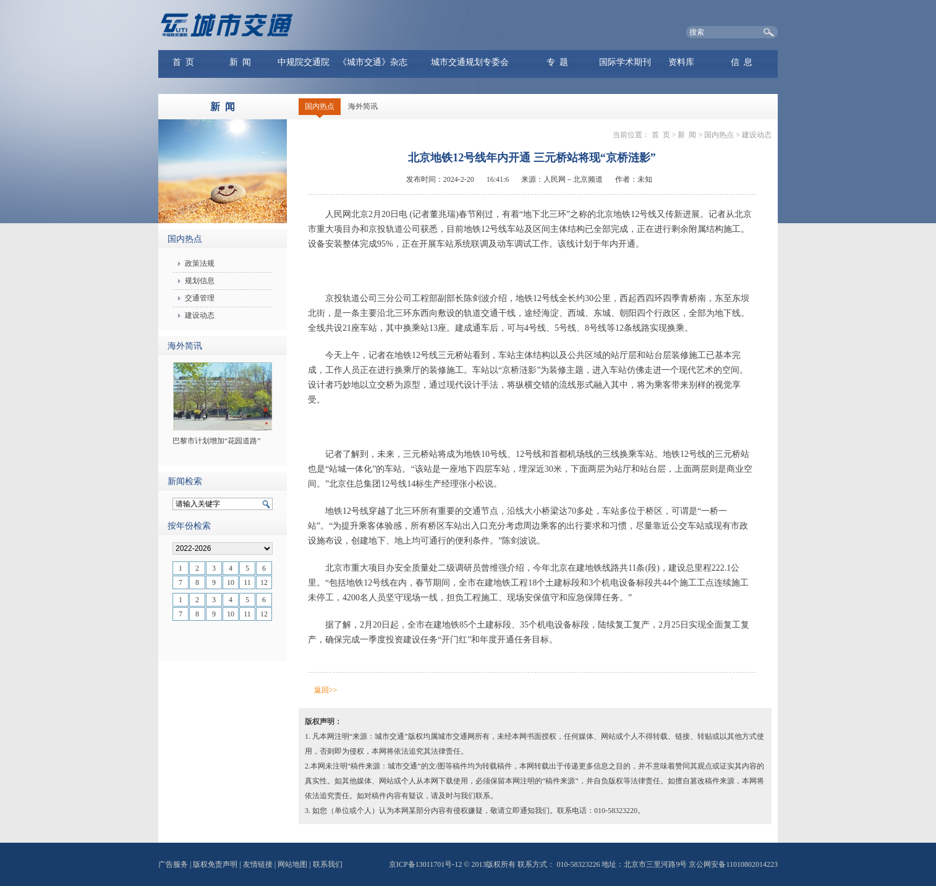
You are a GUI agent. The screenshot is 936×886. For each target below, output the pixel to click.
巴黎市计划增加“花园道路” (216, 441)
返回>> (326, 690)
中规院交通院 (304, 62)
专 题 (557, 62)
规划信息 (200, 280)
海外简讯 (363, 106)
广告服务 (173, 864)
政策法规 (200, 263)
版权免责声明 (215, 864)
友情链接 (258, 864)
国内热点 (319, 106)
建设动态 (200, 315)
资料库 (681, 62)
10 (230, 582)
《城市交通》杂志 (372, 62)
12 (264, 582)
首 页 (183, 62)
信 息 (741, 62)
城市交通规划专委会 (470, 62)
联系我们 (327, 864)
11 (247, 582)
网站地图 (292, 864)
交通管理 (200, 298)
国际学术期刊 (625, 62)
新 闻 (240, 62)
